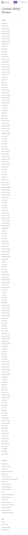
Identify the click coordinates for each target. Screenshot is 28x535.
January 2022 (5, 154)
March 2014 (5, 390)
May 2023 (4, 113)
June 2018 (4, 264)
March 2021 (5, 179)
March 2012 (5, 405)
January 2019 (5, 246)
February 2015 (5, 361)
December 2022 (6, 126)
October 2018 (5, 254)
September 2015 (6, 343)
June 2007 (4, 431)
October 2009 (5, 423)
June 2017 (4, 295)
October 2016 (5, 313)
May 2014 (4, 384)
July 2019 (4, 231)
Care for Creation (6, 466)
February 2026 (5, 28)
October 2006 (5, 433)
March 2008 (5, 428)
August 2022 (5, 136)
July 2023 (4, 108)
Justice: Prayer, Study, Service (9, 479)
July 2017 (4, 292)
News (3, 492)
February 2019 (5, 243)
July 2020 (4, 200)
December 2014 (6, 367)
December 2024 (6, 64)
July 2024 (4, 77)
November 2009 (6, 420)
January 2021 (5, 185)
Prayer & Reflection (7, 497)
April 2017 (4, 300)
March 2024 (5, 87)
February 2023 (5, 120)
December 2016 (6, 308)
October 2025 (5, 38)
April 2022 (4, 146)
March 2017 (5, 302)
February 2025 (5, 59)
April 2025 (4, 54)
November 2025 (6, 36)
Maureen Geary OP (7, 487)
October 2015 (5, 341)
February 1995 (5, 443)
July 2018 (4, 261)
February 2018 (5, 274)
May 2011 (4, 410)
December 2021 (6, 156)
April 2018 (4, 269)
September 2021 (6, 164)
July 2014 (4, 379)
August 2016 (5, 318)
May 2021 (4, 174)
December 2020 (6, 187)
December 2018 (6, 249)
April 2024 (4, 85)
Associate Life (5, 464)
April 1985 (4, 451)
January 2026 (5, 31)
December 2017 (6, 279)
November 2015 (6, 338)
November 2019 (6, 220)
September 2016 (6, 315)
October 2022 (5, 131)
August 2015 (5, 346)
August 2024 (5, 74)
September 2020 (6, 195)
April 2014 (4, 387)
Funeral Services (6, 476)
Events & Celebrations (7, 471)
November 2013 (6, 395)
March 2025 (5, 56)
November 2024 (6, 67)
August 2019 (5, 228)
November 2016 (6, 310)
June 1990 (4, 446)
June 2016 (4, 323)
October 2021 (5, 161)
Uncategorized (5, 510)
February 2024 (6, 90)
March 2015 (5, 359)
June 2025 (4, 49)
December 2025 (6, 33)
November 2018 (6, 251)
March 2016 (5, 331)
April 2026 (4, 23)
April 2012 (4, 402)
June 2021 (4, 172)
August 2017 (5, 290)
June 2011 (4, 408)
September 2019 (6, 226)
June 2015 (4, 351)
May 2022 (4, 144)
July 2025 (4, 46)
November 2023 (6, 97)
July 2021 (4, 169)
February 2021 (5, 182)
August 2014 (5, 377)
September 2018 (6, 256)
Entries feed (5, 525)
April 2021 (4, 177)
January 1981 (5, 454)
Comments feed (6, 527)
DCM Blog (4, 469)
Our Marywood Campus (8, 494)
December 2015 (6, 336)
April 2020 (4, 208)
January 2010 (5, 418)
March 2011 (5, 413)
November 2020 (6, 190)
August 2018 (5, 259)
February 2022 (5, 151)
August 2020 (5, 197)
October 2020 (5, 192)
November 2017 (6, 282)
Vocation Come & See (7, 512)
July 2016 (4, 320)
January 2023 (5, 123)
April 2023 (4, 115)
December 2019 (6, 218)
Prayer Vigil (4, 499)
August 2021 (5, 167)
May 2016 (4, 326)
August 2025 (5, 44)
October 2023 (5, 100)
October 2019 (5, 223)
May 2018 (4, 267)
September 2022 (6, 133)
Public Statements (6, 502)
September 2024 (6, 72)
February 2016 (5, 333)
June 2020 (4, 202)
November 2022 (6, 128)
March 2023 (5, 118)
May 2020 (4, 205)
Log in (3, 522)
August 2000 (5, 438)
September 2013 (6, 397)
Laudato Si (4, 482)
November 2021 (6, 159)
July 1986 (4, 449)
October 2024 (5, 69)
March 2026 (5, 26)
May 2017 (4, 297)
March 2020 (5, 210)
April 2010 (4, 415)
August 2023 (5, 105)
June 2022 (4, 141)
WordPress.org (5, 530)
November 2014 (6, 369)
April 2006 (4, 436)
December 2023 (6, 95)
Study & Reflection (7, 507)
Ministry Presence (6, 489)
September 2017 (6, 287)
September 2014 (6, 374)
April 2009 (4, 426)
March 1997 (5, 441)
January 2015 (5, 364)
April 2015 (4, 356)
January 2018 (5, 277)
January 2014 (5, 392)
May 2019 (4, 236)
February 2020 (6, 213)
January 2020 (5, 215)
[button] (24, 2)
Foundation (5, 474)
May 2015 (4, 354)
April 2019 (4, 238)
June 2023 (4, 110)
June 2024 (4, 79)
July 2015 (4, 349)
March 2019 (5, 241)
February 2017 (5, 305)
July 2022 (4, 138)
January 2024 (5, 92)
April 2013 (4, 400)
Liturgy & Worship (6, 484)
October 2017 (5, 285)
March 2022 (5, 149)
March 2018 (5, 272)
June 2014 (4, 382)
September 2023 (6, 103)
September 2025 (6, 41)
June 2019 (4, 233)
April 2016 (4, 328)
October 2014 (5, 372)
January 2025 (5, 61)
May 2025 (4, 51)
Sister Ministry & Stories (8, 505)
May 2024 (4, 82)
